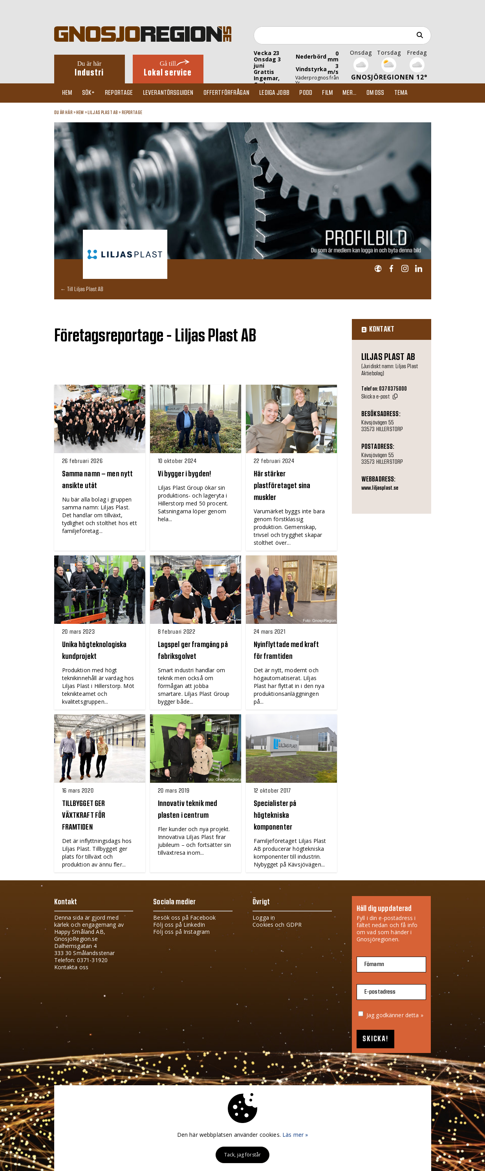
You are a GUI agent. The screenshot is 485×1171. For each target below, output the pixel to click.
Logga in (264, 917)
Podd (316, 93)
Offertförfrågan (234, 93)
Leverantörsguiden (174, 93)
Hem (69, 93)
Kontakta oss (71, 967)
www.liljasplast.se (380, 488)
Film (339, 93)
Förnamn (374, 964)
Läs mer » (295, 1134)
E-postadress (380, 992)
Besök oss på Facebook (184, 917)
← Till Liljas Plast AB (82, 289)
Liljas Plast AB (103, 112)
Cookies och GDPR (277, 924)
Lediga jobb (283, 93)
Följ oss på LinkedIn (179, 924)
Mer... (363, 93)
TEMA (417, 93)
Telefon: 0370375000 (384, 389)
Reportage (123, 93)
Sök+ (91, 93)
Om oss (390, 93)
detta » (414, 1015)
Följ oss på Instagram (181, 931)
